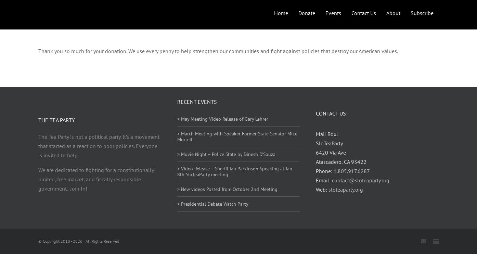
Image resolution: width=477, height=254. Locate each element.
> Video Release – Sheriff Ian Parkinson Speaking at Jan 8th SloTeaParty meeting (234, 172)
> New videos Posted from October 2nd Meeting (227, 189)
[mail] (423, 241)
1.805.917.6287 (352, 171)
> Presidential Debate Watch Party (212, 204)
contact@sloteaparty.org (360, 180)
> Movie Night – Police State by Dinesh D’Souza (226, 154)
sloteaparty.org (345, 189)
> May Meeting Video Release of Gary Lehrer (222, 119)
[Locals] (436, 241)
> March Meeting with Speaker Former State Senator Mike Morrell (237, 137)
